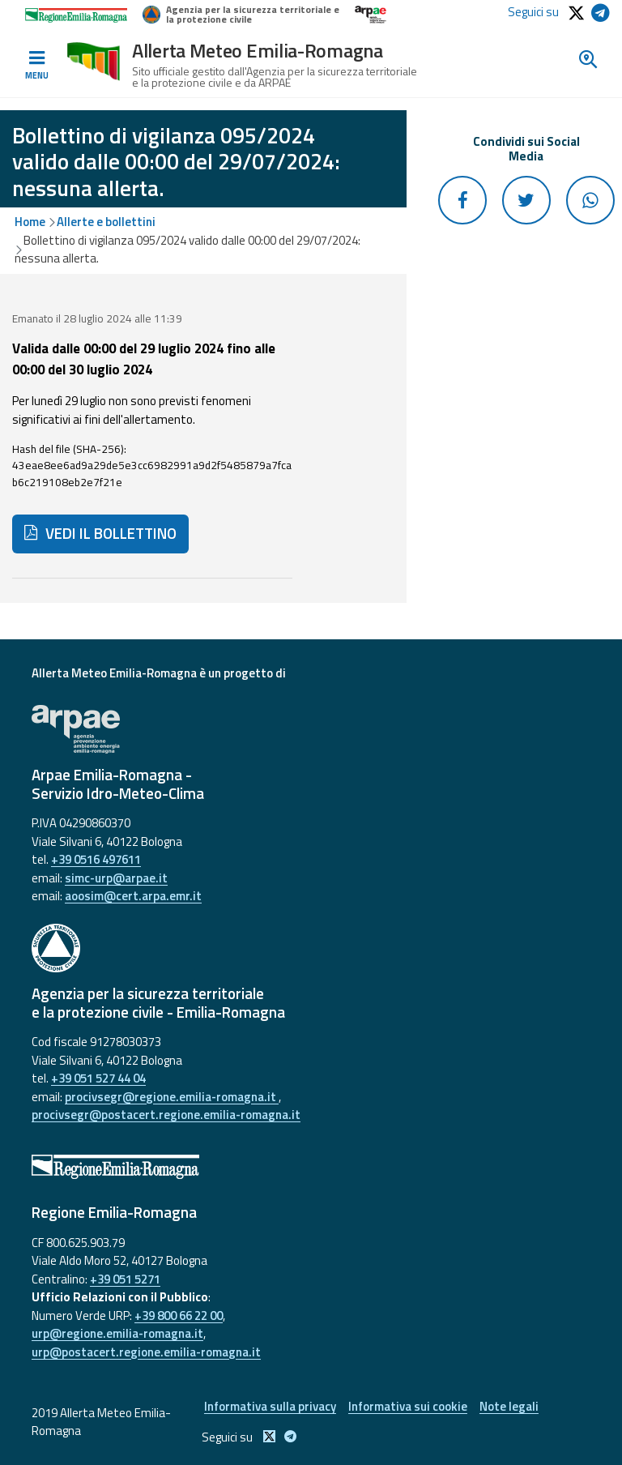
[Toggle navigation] (36, 66)
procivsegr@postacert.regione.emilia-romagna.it (166, 1114)
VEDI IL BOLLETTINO (100, 533)
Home (30, 221)
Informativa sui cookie (407, 1406)
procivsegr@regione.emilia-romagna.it (172, 1096)
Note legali (509, 1406)
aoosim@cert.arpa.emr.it (133, 895)
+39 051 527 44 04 (98, 1078)
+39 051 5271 (125, 1279)
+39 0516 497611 (96, 859)
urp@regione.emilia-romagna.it (117, 1333)
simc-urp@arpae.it (116, 878)
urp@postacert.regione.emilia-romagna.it (146, 1352)
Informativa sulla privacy (270, 1406)
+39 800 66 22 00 (178, 1315)
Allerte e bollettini (106, 221)
